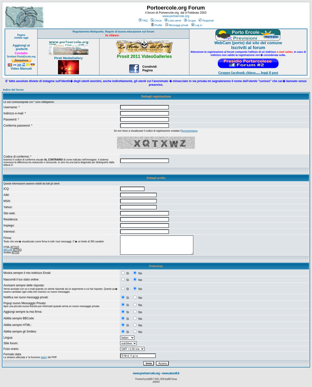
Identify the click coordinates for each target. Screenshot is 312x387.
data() (44, 357)
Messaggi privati (176, 25)
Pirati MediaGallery (68, 58)
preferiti (21, 49)
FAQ (143, 20)
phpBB (149, 379)
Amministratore (189, 130)
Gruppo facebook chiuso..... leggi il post (248, 73)
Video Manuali (21, 68)
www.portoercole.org (176, 16)
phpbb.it (156, 381)
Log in (196, 25)
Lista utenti (173, 20)
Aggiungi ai (21, 45)
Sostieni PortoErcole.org (21, 56)
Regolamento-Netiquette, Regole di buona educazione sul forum (113, 31)
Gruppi (190, 20)
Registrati (206, 20)
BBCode (7, 249)
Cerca (156, 20)
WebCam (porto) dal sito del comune (248, 43)
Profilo (156, 25)
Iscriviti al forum (248, 47)
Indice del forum (13, 89)
